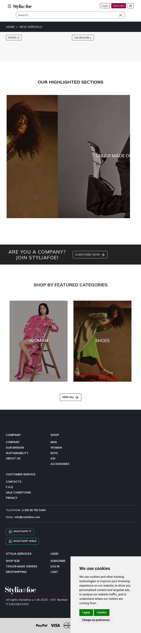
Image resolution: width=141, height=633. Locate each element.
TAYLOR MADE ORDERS (21, 566)
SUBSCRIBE (58, 561)
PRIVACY (11, 498)
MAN (53, 442)
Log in (105, 5)
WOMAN (56, 447)
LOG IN (54, 566)
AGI (52, 458)
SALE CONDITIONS (18, 492)
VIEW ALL (70, 397)
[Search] (70, 15)
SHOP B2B (13, 561)
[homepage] (22, 6)
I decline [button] (101, 612)
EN (130, 5)
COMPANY (12, 442)
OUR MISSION (15, 447)
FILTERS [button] (14, 37)
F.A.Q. (9, 487)
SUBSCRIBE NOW (90, 255)
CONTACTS (13, 481)
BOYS (54, 453)
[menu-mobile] (9, 5)
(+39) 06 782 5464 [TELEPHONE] (34, 510)
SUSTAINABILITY (17, 453)
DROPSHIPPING (16, 572)
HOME (10, 27)
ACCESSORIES (59, 464)
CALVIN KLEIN (83, 37)
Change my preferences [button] (96, 620)
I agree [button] (86, 612)
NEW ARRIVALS (30, 27)
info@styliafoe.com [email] (27, 517)
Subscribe (118, 5)
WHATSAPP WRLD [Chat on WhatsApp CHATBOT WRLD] (22, 541)
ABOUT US (13, 458)
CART (54, 572)
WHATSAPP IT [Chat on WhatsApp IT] (20, 531)
